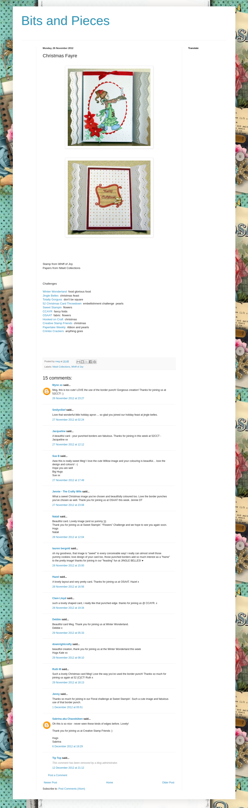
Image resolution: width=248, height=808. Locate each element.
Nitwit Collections (61, 366)
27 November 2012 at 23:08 (68, 505)
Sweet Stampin (52, 307)
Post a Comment (57, 775)
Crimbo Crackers (53, 331)
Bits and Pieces (65, 20)
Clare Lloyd (59, 598)
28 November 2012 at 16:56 (68, 586)
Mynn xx (57, 385)
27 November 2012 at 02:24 (68, 419)
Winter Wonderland (55, 291)
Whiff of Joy (77, 366)
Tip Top (56, 757)
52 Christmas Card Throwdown (62, 303)
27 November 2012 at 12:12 (68, 444)
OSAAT (47, 315)
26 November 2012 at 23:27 (68, 398)
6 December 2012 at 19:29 (67, 746)
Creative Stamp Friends (58, 323)
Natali (55, 516)
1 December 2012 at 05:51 (67, 707)
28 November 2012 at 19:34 (68, 607)
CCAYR (47, 311)
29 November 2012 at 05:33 (68, 632)
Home (109, 782)
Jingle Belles (51, 295)
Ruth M (56, 669)
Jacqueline (59, 431)
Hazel (55, 576)
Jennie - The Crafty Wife (67, 491)
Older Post (168, 782)
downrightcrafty (62, 644)
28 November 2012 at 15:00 (68, 565)
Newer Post (50, 782)
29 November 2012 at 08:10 (68, 657)
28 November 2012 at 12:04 (68, 537)
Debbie (56, 619)
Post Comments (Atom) (71, 788)
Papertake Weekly (54, 327)
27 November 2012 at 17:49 (68, 480)
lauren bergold (61, 548)
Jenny (56, 694)
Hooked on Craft (53, 319)
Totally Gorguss (52, 299)
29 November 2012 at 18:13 (68, 682)
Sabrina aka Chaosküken (67, 718)
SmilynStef (59, 409)
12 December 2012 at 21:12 (68, 767)
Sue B (56, 456)
